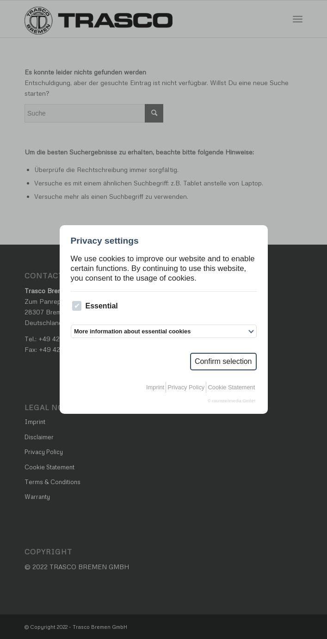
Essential (95, 306)
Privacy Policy (186, 387)
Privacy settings (105, 240)
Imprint (155, 387)
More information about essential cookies (132, 331)
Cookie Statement (231, 387)
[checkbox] (77, 306)
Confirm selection (223, 361)
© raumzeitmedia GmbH (231, 400)
